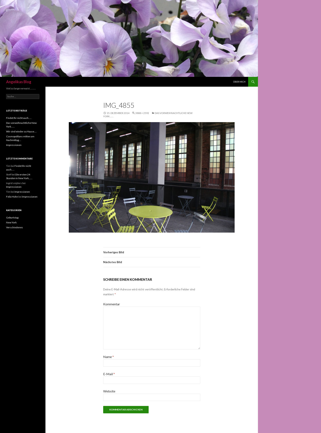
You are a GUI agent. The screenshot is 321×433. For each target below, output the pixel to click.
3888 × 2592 (142, 113)
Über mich (239, 81)
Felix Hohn (12, 196)
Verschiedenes (14, 227)
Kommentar (111, 304)
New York (11, 222)
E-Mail (109, 374)
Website (109, 391)
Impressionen (13, 145)
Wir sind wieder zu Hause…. (21, 131)
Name (108, 357)
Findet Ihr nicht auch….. (19, 117)
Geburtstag (12, 217)
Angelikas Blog (18, 82)
